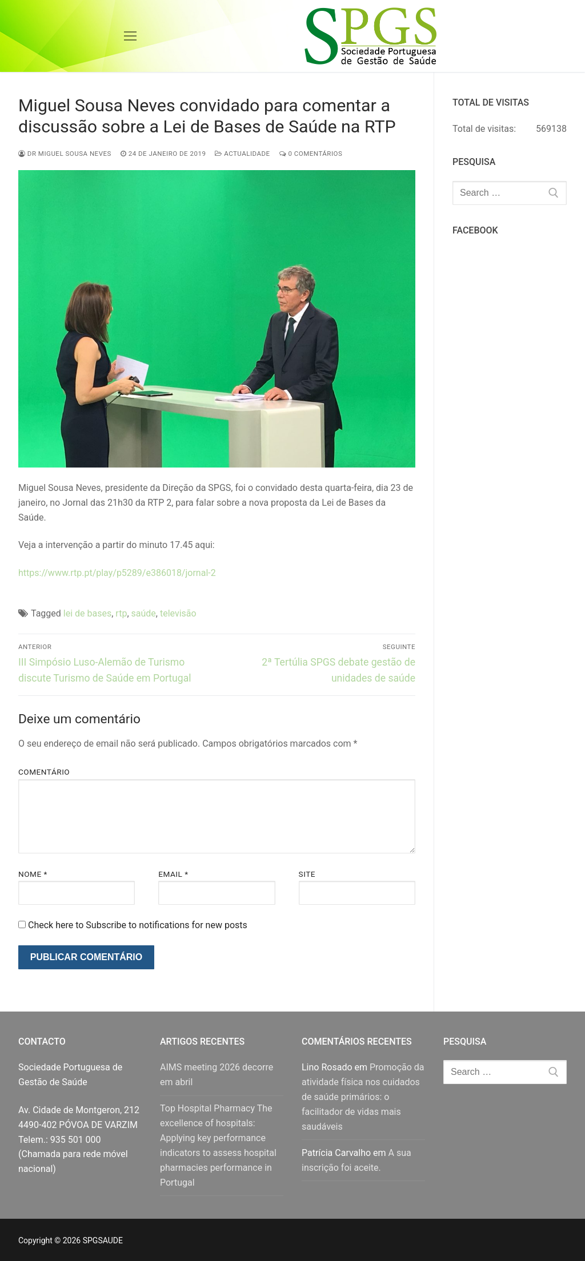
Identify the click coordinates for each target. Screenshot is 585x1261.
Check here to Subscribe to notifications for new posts (132, 925)
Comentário (44, 771)
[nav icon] (130, 36)
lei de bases (87, 613)
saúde (143, 613)
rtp (121, 613)
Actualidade (242, 154)
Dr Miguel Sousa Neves (64, 154)
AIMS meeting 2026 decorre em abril (216, 1074)
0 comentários (311, 154)
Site (307, 874)
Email (173, 874)
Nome (32, 874)
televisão (178, 613)
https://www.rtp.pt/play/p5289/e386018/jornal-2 (117, 572)
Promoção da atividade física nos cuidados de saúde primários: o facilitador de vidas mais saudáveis (363, 1097)
